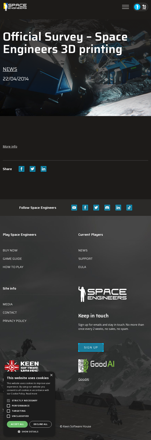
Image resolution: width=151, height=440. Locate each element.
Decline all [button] (41, 424)
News (10, 69)
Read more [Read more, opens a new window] (31, 393)
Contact (10, 312)
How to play (13, 267)
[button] (29, 431)
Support (85, 258)
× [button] (51, 375)
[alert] (29, 404)
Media (8, 304)
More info (10, 146)
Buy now (10, 250)
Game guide (12, 258)
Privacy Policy (15, 320)
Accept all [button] (17, 424)
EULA (82, 267)
